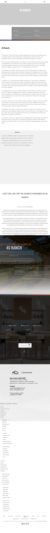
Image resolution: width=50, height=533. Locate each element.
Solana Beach (6, 452)
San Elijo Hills (6, 500)
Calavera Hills (3, 466)
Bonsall (2, 406)
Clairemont (3, 415)
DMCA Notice (16, 518)
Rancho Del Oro (6, 497)
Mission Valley (6, 435)
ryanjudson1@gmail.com (17, 388)
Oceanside (5, 437)
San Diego (5, 448)
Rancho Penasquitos (7, 443)
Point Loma (5, 495)
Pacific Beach (6, 493)
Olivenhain (5, 491)
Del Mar (2, 417)
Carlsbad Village (4, 469)
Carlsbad (2, 410)
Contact (44, 516)
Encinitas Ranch (6, 474)
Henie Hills (4, 478)
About (33, 516)
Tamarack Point (6, 508)
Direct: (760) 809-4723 (17, 390)
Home (4, 516)
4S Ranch (2, 460)
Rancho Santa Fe (6, 446)
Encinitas (4, 420)
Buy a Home (10, 516)
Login (25, 517)
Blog (38, 516)
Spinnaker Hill (6, 506)
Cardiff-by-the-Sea (4, 408)
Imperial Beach (5, 480)
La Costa (4, 428)
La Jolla (4, 430)
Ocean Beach (5, 487)
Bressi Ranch (3, 464)
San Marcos (5, 450)
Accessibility (34, 518)
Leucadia (5, 433)
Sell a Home (17, 516)
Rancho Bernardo (7, 441)
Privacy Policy (24, 518)
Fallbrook (4, 426)
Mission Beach (5, 484)
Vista (4, 456)
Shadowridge (6, 504)
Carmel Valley (3, 412)
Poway (4, 439)
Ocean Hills (5, 489)
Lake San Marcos (6, 482)
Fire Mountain (5, 476)
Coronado (2, 471)
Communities (26, 516)
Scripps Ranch (6, 502)
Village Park (5, 510)
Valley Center (6, 454)
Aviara (1, 462)
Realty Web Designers (42, 521)
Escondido (4, 422)
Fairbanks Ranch (6, 424)
